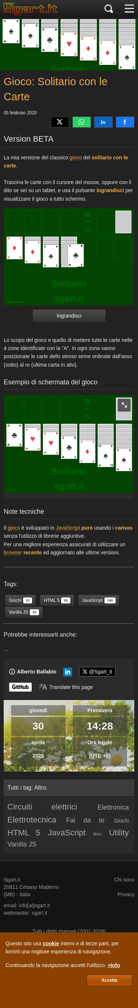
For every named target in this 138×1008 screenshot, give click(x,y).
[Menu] (129, 9)
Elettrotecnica (31, 819)
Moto (97, 834)
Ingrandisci (69, 316)
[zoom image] (124, 405)
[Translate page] (66, 687)
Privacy (125, 894)
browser (13, 552)
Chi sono (124, 880)
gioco (76, 157)
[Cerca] (108, 9)
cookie (51, 943)
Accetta (109, 980)
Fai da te (85, 820)
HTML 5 (23, 832)
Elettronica (113, 807)
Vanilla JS (21, 844)
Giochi (121, 821)
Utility (119, 832)
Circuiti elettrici (42, 806)
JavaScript (68, 528)
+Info (113, 965)
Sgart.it (12, 880)
